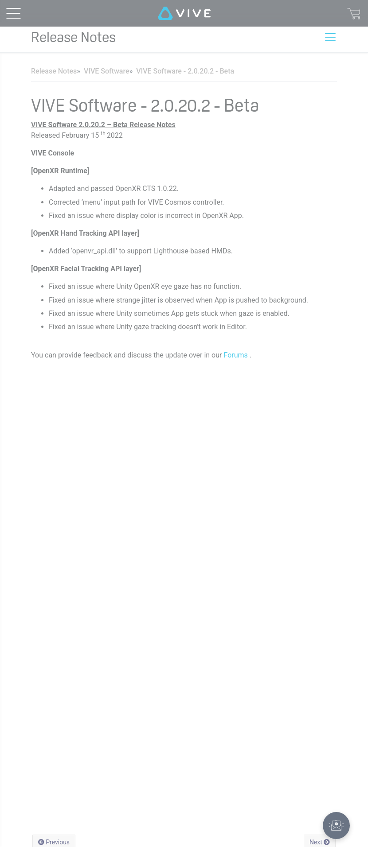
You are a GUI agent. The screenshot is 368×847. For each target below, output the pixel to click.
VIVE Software (106, 71)
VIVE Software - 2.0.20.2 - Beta (185, 71)
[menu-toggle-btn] (13, 13)
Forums (236, 355)
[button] (336, 825)
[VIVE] (184, 13)
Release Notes (54, 71)
